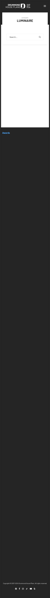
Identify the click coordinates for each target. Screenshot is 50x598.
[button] (45, 6)
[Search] (25, 37)
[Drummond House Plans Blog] (18, 6)
